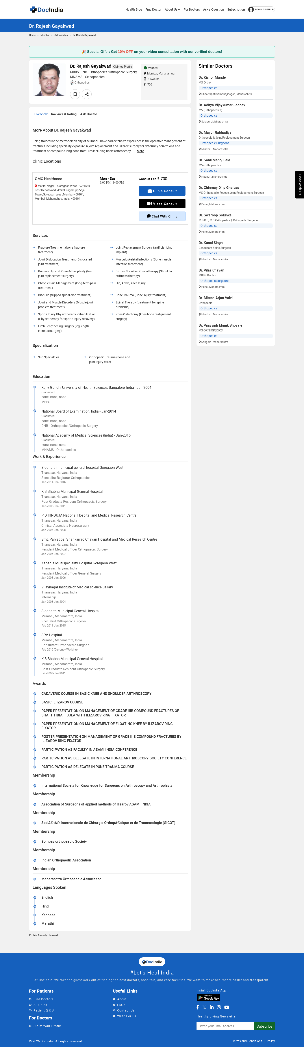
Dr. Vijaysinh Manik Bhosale (220, 325)
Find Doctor (153, 9)
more (140, 151)
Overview (41, 114)
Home (32, 35)
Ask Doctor (88, 114)
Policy (271, 1041)
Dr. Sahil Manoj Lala (214, 160)
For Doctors (192, 9)
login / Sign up (261, 9)
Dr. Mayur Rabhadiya (215, 132)
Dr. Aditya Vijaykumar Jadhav (222, 104)
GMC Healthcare (48, 178)
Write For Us (126, 1016)
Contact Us (126, 1010)
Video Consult (162, 203)
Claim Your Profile (47, 1026)
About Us (172, 9)
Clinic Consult (162, 191)
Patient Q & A (43, 1010)
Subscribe (264, 1026)
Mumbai (45, 35)
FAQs (121, 1005)
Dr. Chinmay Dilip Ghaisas (219, 187)
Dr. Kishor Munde (212, 77)
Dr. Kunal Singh (211, 242)
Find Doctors (43, 999)
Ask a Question (213, 9)
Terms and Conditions (247, 1041)
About (122, 999)
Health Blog (134, 9)
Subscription (236, 9)
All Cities (40, 1005)
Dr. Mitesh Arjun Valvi (216, 297)
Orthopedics (61, 35)
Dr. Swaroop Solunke (215, 215)
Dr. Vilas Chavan (211, 270)
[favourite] (75, 94)
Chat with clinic (162, 216)
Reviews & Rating (64, 114)
